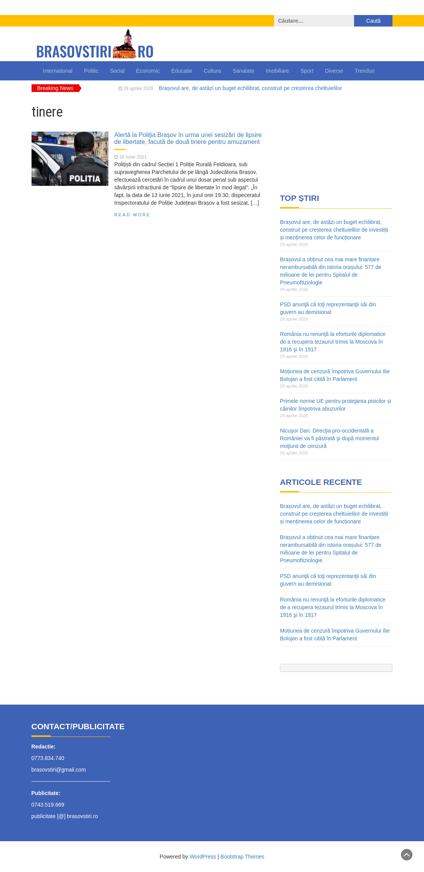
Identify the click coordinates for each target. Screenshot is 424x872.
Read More (132, 214)
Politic (91, 71)
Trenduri (365, 71)
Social (117, 71)
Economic (148, 71)
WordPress (203, 857)
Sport (307, 71)
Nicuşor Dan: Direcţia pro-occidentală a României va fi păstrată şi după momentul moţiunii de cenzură (329, 438)
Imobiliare (277, 71)
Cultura (212, 71)
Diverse (334, 71)
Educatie (181, 71)
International (58, 71)
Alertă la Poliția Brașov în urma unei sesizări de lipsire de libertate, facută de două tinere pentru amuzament (188, 138)
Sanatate (243, 71)
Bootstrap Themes (242, 857)
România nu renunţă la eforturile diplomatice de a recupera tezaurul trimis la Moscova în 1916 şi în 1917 (333, 341)
